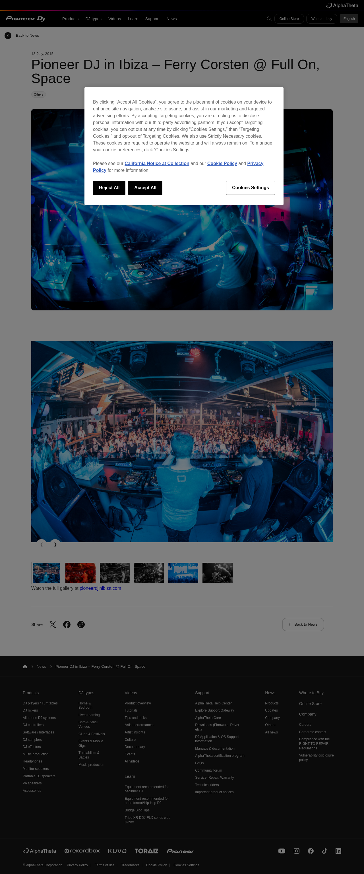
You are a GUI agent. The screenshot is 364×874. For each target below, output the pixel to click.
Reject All (109, 187)
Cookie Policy (222, 163)
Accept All (145, 187)
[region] (184, 146)
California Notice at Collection (157, 163)
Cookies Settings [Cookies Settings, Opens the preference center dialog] (250, 187)
